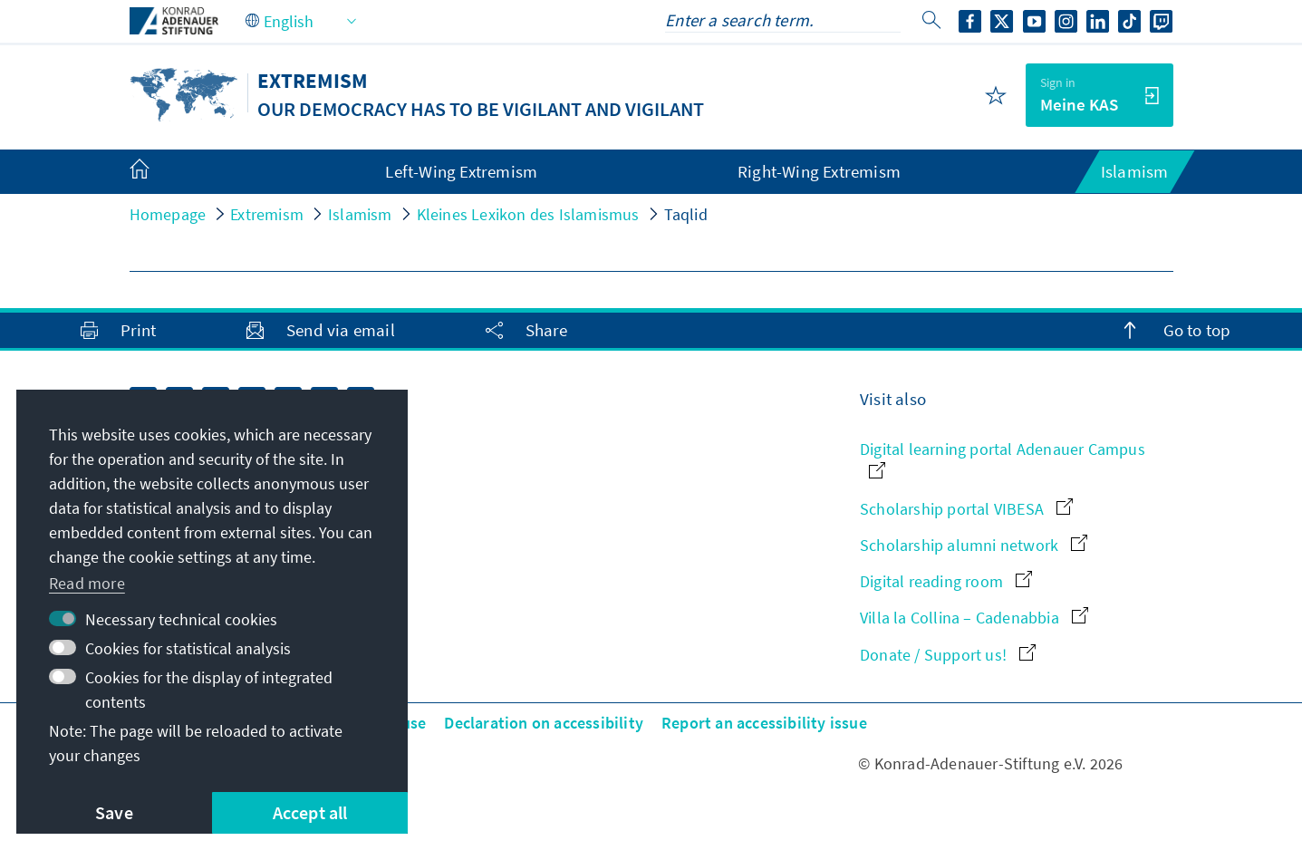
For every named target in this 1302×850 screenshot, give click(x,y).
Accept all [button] (310, 812)
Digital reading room (946, 581)
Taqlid (686, 214)
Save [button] (114, 812)
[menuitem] (158, 172)
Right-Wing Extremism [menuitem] (819, 171)
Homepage (168, 214)
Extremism (267, 214)
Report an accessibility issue (764, 722)
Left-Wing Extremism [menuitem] (461, 171)
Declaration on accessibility (543, 722)
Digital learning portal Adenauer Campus (1002, 458)
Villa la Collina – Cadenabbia (974, 617)
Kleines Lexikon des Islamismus (528, 214)
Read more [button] (87, 583)
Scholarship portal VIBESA (966, 508)
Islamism (360, 214)
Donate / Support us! (948, 654)
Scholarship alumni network (973, 545)
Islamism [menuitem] (1135, 171)
